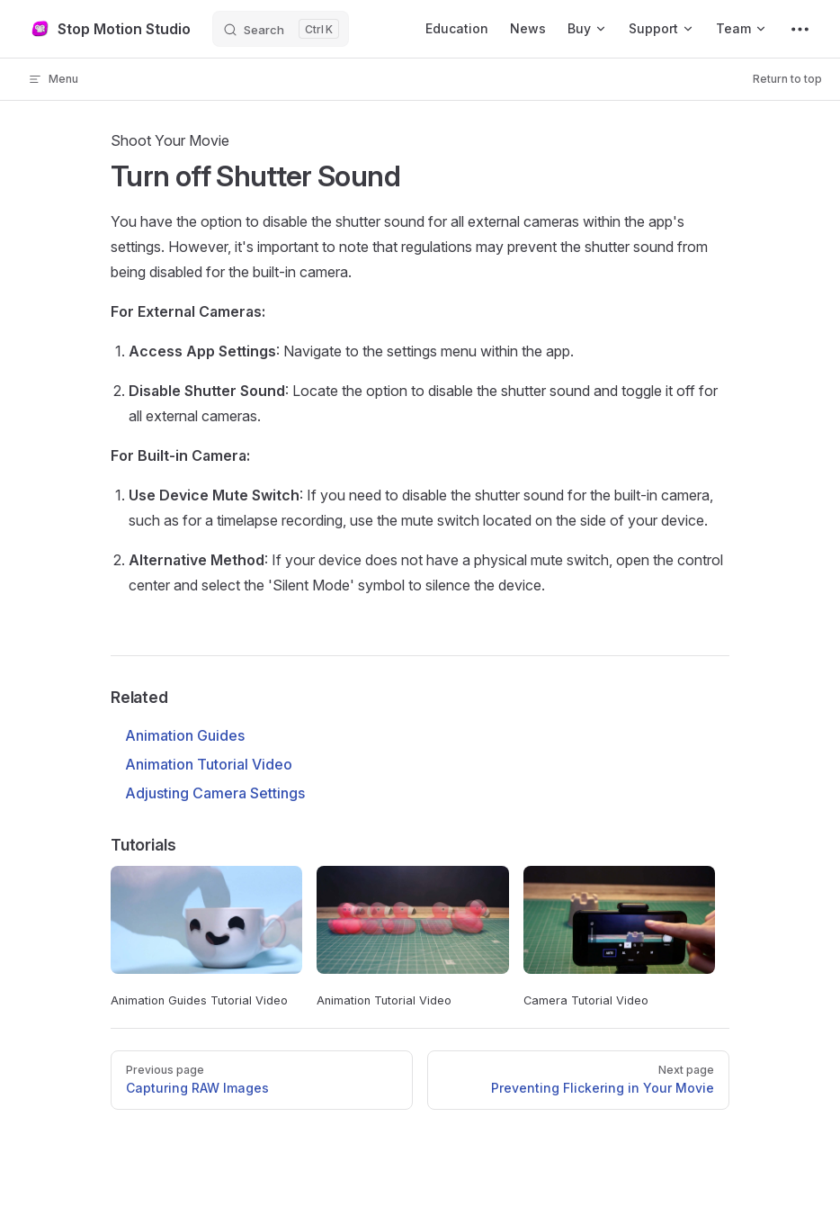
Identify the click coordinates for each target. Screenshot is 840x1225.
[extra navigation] (800, 29)
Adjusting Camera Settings (215, 793)
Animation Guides (185, 735)
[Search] (280, 29)
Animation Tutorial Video (208, 764)
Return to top (787, 79)
